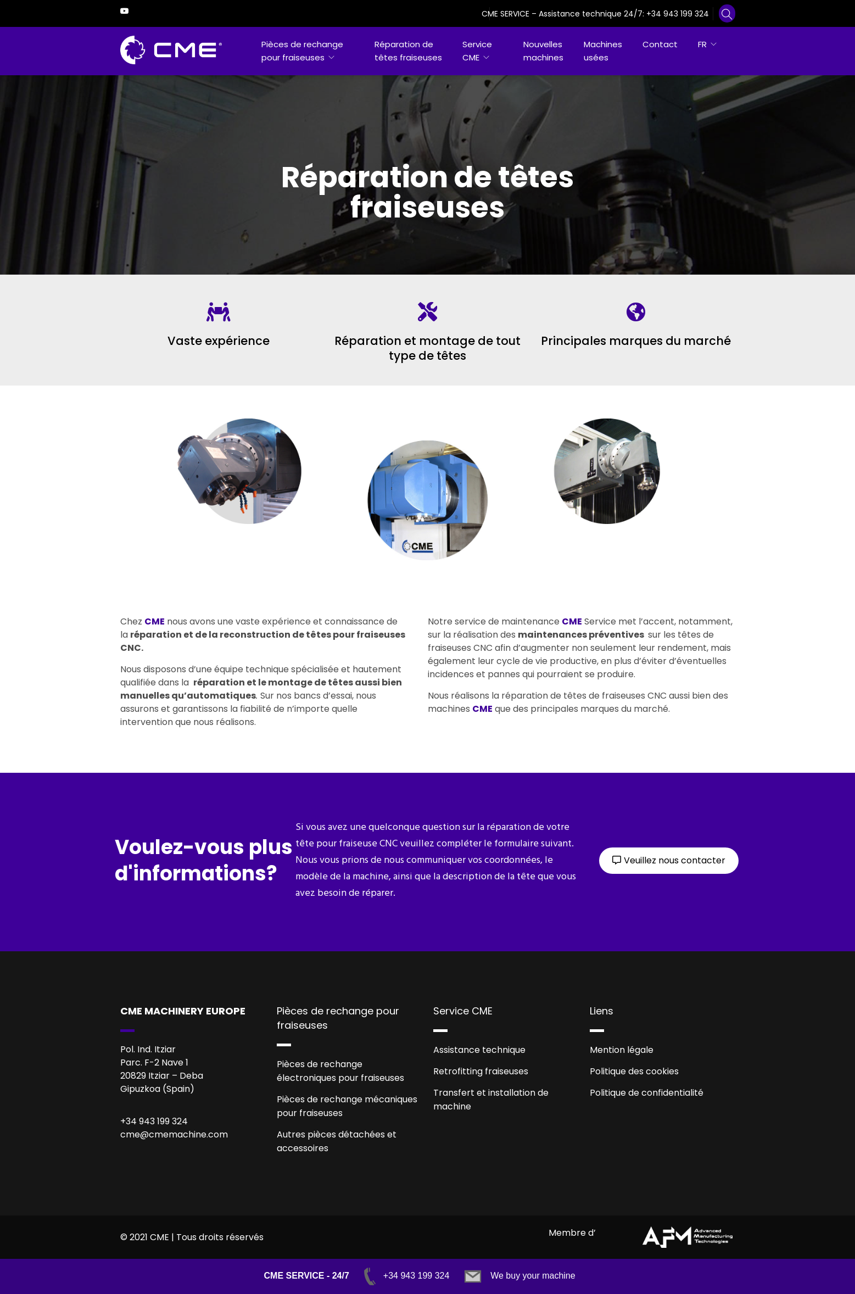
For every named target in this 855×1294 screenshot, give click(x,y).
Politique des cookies (634, 1071)
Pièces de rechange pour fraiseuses (302, 50)
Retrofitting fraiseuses (480, 1071)
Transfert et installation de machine (491, 1099)
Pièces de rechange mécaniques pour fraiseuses (347, 1106)
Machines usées (603, 50)
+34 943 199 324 (677, 13)
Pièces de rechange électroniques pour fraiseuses (340, 1071)
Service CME (477, 50)
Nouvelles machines (543, 50)
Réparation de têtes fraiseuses (408, 50)
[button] (669, 860)
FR (702, 44)
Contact (660, 44)
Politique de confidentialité (646, 1092)
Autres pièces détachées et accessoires (336, 1141)
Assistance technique (479, 1050)
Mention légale (621, 1050)
